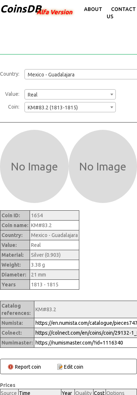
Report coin (28, 367)
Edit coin (73, 367)
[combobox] (70, 94)
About (93, 9)
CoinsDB (20, 8)
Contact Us (121, 12)
